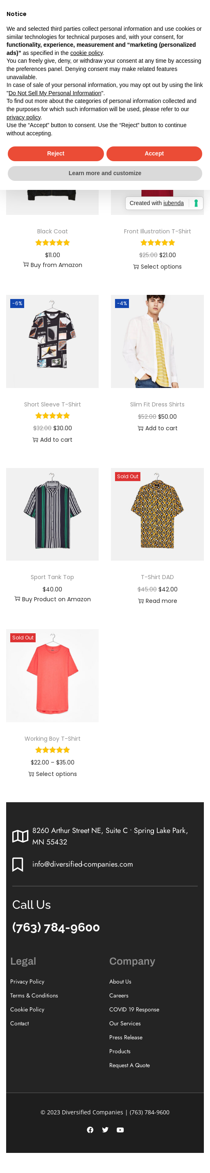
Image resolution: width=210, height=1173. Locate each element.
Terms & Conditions (34, 995)
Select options (157, 266)
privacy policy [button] (24, 117)
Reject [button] (55, 153)
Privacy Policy (27, 981)
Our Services (125, 1023)
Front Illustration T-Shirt (157, 231)
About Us (120, 981)
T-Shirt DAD (157, 577)
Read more (157, 601)
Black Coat (52, 231)
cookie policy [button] (86, 53)
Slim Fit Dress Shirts (157, 404)
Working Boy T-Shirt (53, 739)
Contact (19, 1023)
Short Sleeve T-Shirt (52, 404)
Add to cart (52, 440)
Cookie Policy (27, 1009)
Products (120, 1051)
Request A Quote (129, 1065)
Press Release (125, 1037)
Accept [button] (154, 153)
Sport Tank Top (52, 577)
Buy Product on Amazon (52, 599)
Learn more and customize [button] (105, 173)
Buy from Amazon (52, 265)
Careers (119, 995)
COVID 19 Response (134, 1009)
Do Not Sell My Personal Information (55, 93)
